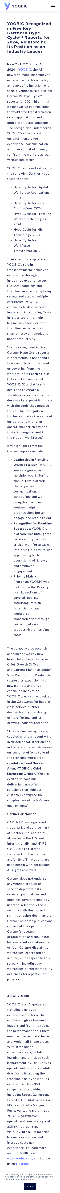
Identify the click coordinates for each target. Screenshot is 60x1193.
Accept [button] (30, 1186)
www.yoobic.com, (20, 1158)
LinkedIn (22, 1164)
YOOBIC (24, 69)
